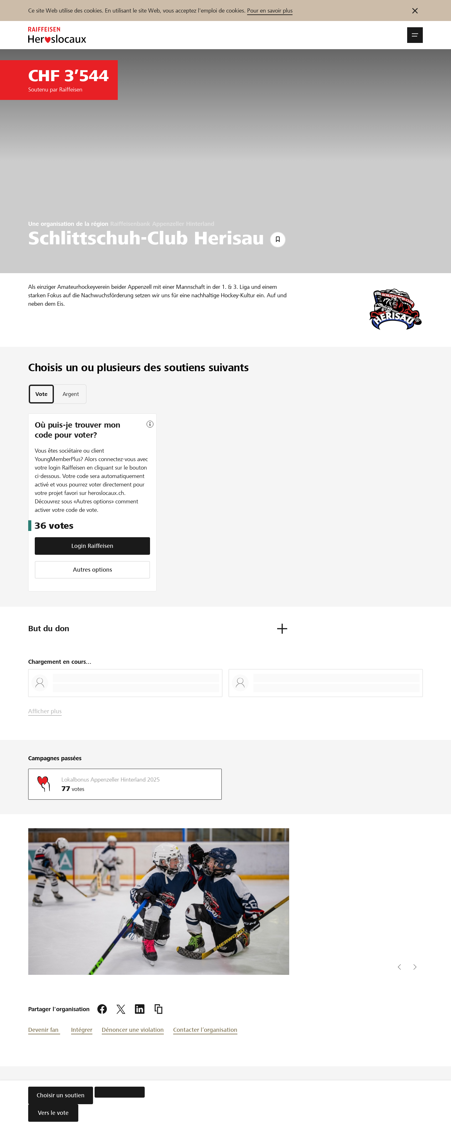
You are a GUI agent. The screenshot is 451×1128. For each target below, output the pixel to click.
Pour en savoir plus (270, 10)
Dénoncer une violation (133, 1030)
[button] (415, 35)
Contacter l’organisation (205, 1030)
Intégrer (81, 1030)
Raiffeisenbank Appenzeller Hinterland (162, 224)
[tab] (41, 394)
